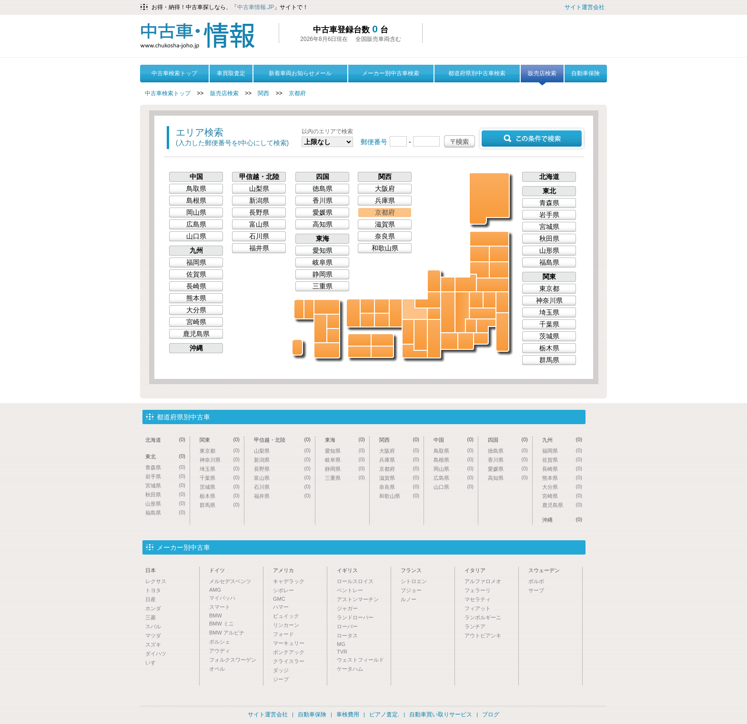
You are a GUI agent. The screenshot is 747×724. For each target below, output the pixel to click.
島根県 (367, 306)
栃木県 (489, 299)
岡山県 (382, 320)
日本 (150, 570)
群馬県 (476, 299)
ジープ (281, 679)
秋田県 (479, 254)
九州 (196, 250)
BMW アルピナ (226, 632)
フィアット (477, 608)
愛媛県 (359, 340)
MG (341, 644)
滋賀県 (434, 313)
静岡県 (465, 341)
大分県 (333, 321)
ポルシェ (219, 642)
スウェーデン (544, 570)
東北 (549, 191)
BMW (215, 615)
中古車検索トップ (174, 73)
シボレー (283, 590)
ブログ (490, 714)
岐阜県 (447, 312)
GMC (279, 599)
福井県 (427, 299)
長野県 (462, 312)
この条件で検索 (531, 138)
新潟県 (465, 283)
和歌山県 (415, 351)
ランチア (474, 626)
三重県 (434, 338)
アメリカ (283, 570)
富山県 (447, 284)
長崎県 (298, 309)
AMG (215, 590)
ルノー (408, 599)
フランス (411, 570)
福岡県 (326, 307)
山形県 (479, 270)
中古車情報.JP (255, 7)
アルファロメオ (482, 581)
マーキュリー (288, 643)
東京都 (486, 325)
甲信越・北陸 (259, 176)
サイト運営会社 (585, 7)
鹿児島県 (326, 350)
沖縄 (297, 347)
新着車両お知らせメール (300, 73)
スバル (153, 626)
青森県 (489, 239)
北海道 (490, 198)
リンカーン (286, 625)
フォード (283, 634)
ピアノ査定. (384, 714)
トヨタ (153, 590)
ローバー (347, 626)
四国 (322, 176)
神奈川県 (481, 338)
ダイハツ (155, 653)
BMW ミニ (221, 623)
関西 (263, 93)
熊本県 (320, 328)
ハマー (281, 607)
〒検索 (459, 141)
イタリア (474, 570)
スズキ (153, 644)
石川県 (434, 280)
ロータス (347, 635)
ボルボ (536, 581)
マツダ (153, 635)
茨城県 (502, 302)
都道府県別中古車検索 (476, 73)
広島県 (367, 320)
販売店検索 (542, 76)
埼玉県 (482, 313)
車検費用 (347, 714)
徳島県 (382, 352)
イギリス (347, 570)
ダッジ (281, 670)
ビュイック (286, 616)
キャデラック (288, 581)
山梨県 (471, 325)
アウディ (219, 651)
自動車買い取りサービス (440, 714)
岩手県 (499, 254)
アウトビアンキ (482, 635)
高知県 (359, 352)
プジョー (411, 590)
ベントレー (350, 590)
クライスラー (288, 661)
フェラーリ (477, 590)
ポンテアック (288, 652)
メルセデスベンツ (230, 581)
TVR (342, 652)
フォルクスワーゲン (232, 660)
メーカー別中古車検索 (390, 73)
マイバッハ (222, 598)
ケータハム (350, 669)
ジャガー (347, 608)
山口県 (353, 313)
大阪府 (408, 332)
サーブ (536, 590)
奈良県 (420, 335)
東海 (322, 238)
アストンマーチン (358, 599)
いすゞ (153, 662)
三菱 (150, 617)
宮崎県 (333, 335)
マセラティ (477, 599)
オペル (217, 669)
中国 (196, 176)
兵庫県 (396, 313)
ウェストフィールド (360, 660)
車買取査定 (231, 73)
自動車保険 (585, 73)
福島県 (492, 284)
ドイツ (217, 570)
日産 (150, 599)
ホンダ (153, 608)
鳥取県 (382, 306)
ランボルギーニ (482, 617)
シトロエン (414, 581)
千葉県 (502, 332)
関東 (549, 276)
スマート (219, 607)
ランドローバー (355, 617)
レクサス (155, 581)
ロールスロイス (355, 581)
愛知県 (449, 341)
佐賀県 (308, 309)
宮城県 (499, 270)
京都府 (297, 93)
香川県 (382, 340)
